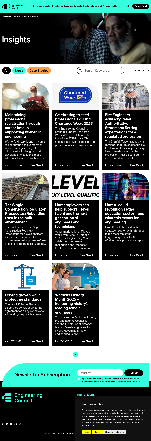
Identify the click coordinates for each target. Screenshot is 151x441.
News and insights (21, 16)
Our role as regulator (42, 6)
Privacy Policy (94, 381)
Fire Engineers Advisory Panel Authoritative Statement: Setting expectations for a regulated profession (123, 125)
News (19, 70)
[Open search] (128, 6)
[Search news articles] (100, 70)
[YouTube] (11, 424)
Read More (35, 165)
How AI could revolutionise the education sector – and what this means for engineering (124, 213)
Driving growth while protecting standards (23, 297)
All (6, 70)
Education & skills (81, 6)
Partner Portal (141, 6)
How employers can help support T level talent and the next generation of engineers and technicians (72, 216)
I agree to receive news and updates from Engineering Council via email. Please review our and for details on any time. (111, 380)
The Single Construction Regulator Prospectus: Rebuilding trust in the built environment (25, 213)
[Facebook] (15, 424)
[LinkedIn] (7, 424)
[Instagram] (20, 424)
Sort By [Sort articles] (142, 71)
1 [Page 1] (75, 354)
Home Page (6, 16)
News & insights (110, 6)
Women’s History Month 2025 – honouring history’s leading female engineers (71, 303)
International (96, 6)
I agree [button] (86, 432)
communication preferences (113, 381)
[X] (3, 424)
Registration (57, 6)
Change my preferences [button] (114, 432)
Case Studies (39, 70)
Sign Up (134, 373)
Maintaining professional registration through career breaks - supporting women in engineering (23, 125)
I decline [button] (97, 432)
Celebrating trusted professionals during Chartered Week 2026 (74, 119)
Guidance (68, 6)
